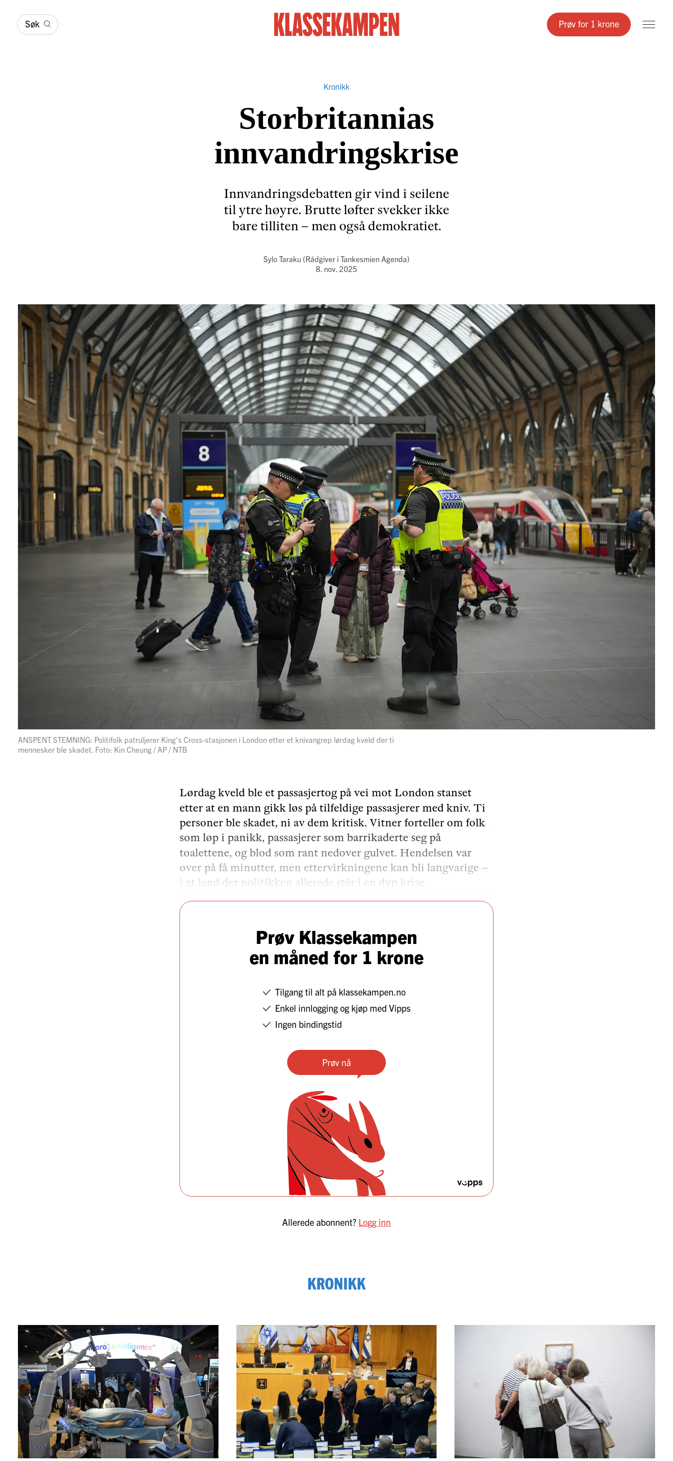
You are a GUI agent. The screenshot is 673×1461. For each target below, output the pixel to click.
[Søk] (37, 24)
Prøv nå (336, 1062)
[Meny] (648, 24)
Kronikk (336, 86)
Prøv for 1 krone (589, 23)
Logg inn (374, 1222)
